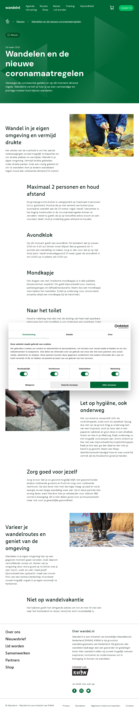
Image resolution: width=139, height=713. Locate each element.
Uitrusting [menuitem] (31, 9)
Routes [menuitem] (44, 6)
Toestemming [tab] (28, 334)
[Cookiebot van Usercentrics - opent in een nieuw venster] (117, 327)
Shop (9, 667)
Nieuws (21, 21)
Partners (12, 660)
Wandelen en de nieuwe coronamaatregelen (56, 21)
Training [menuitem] (70, 6)
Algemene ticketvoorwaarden (105, 705)
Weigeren (29, 385)
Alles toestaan (109, 385)
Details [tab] (69, 334)
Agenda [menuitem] (30, 6)
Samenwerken (17, 653)
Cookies (130, 705)
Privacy (66, 705)
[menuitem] (12, 7)
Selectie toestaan (69, 385)
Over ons (12, 632)
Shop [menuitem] (45, 9)
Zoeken (124, 8)
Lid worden (14, 646)
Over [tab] (110, 334)
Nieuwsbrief (15, 639)
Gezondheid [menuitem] (87, 6)
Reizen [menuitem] (56, 6)
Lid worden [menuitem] (60, 9)
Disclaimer (80, 705)
